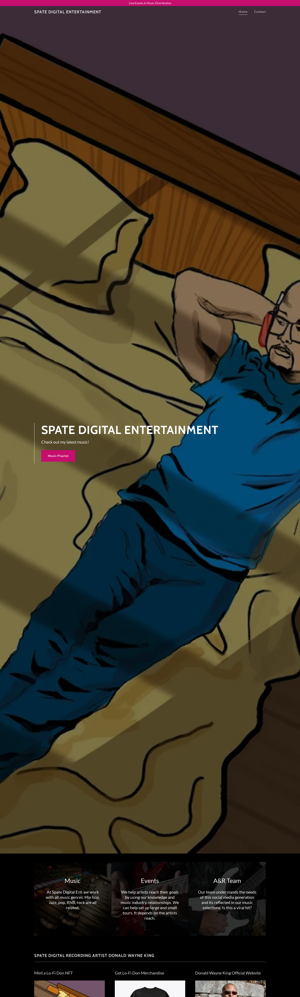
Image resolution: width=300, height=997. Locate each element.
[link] (67, 12)
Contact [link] (260, 11)
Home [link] (243, 11)
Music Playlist (58, 456)
